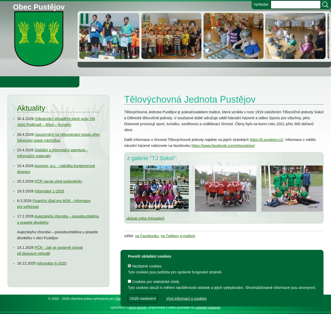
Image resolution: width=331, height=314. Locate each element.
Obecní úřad (14, 82)
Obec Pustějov (39, 6)
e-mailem (187, 236)
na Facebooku (147, 236)
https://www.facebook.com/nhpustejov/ (223, 146)
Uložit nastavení (143, 298)
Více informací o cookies (186, 298)
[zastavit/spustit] (86, 18)
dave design (138, 307)
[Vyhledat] (325, 5)
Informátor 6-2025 (51, 263)
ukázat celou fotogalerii (145, 218)
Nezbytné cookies (145, 266)
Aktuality (31, 108)
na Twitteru (170, 236)
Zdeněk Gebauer (208, 307)
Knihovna (87, 82)
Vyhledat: (261, 4)
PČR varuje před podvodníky (58, 181)
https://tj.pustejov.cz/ (266, 140)
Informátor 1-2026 (49, 191)
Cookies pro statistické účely (153, 282)
